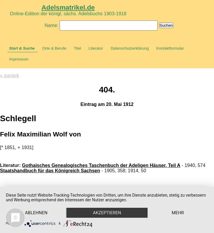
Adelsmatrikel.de (68, 7)
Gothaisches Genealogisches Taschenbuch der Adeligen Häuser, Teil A (101, 165)
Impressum (19, 59)
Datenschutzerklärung (130, 48)
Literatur (96, 48)
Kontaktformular (170, 48)
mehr (178, 212)
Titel (77, 48)
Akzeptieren (107, 212)
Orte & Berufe (54, 48)
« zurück (9, 75)
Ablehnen (36, 212)
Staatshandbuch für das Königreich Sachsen (50, 170)
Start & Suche (22, 48)
